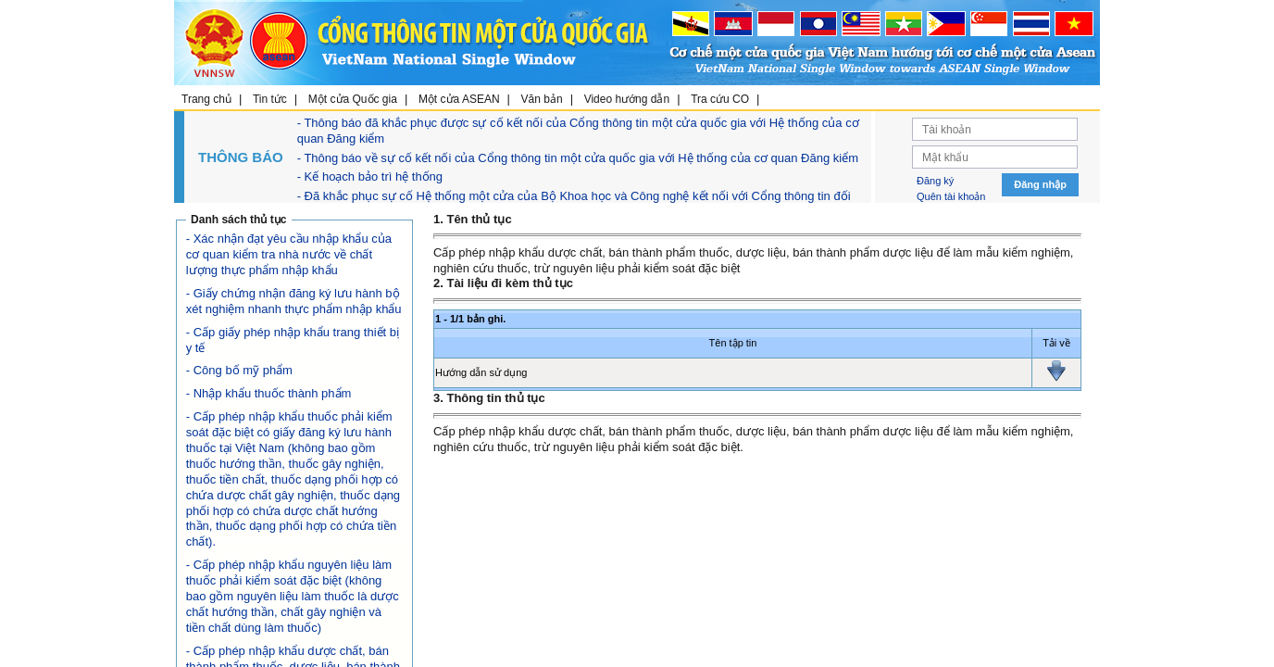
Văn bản (542, 99)
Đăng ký (935, 180)
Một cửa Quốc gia (352, 99)
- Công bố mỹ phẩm (239, 370)
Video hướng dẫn (627, 99)
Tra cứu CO (720, 99)
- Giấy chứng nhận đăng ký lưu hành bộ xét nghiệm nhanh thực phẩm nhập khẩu (294, 301)
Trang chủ (206, 99)
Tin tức (270, 99)
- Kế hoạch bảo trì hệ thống (370, 176)
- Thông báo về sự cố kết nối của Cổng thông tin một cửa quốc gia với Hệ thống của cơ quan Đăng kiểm (577, 158)
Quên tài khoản (951, 196)
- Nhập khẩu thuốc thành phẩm (269, 393)
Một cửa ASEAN (459, 99)
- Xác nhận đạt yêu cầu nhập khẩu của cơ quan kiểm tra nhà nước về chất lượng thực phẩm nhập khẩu (289, 254)
